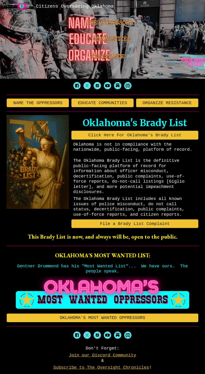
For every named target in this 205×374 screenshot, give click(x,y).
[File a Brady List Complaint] (135, 224)
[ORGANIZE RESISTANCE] (167, 103)
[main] (134, 123)
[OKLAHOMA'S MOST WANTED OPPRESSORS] (102, 318)
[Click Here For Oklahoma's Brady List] (135, 135)
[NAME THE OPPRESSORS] (38, 103)
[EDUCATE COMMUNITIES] (102, 103)
